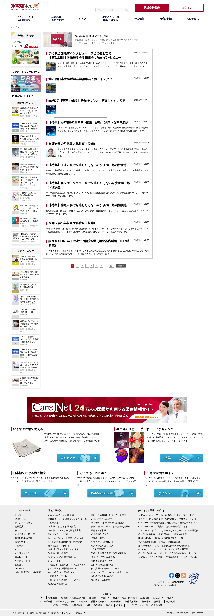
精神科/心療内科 (99, 601)
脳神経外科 (115, 601)
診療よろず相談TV (100, 530)
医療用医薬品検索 (23, 538)
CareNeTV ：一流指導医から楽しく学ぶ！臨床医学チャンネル (168, 522)
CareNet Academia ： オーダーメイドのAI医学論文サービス (167, 553)
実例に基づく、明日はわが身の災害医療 (110, 526)
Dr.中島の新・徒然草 (58, 553)
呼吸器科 (52, 597)
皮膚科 (65, 605)
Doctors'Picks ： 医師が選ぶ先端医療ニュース (160, 538)
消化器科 (93, 597)
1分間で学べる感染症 (101, 519)
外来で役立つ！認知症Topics (62, 572)
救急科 (119, 605)
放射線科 (98, 605)
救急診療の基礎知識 (57, 583)
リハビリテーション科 (137, 605)
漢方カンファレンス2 (58, 534)
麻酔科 (109, 605)
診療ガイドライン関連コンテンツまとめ (67, 519)
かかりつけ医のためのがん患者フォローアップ (112, 572)
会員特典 (19, 526)
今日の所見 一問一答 (25, 534)
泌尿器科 (158, 601)
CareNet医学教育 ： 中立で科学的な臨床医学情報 (162, 534)
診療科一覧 (20, 519)
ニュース (19, 545)
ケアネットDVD (22, 561)
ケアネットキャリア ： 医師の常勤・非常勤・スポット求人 (167, 515)
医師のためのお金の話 (102, 564)
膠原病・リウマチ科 (65, 601)
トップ (14, 27)
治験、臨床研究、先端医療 (28, 572)
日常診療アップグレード (60, 576)
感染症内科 (158, 597)
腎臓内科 (105, 597)
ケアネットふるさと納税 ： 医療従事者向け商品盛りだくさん (168, 557)
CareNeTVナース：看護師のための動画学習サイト (163, 526)
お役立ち (19, 564)
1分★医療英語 (98, 549)
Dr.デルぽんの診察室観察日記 (62, 557)
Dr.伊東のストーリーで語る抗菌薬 (107, 522)
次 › (111, 265)
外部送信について (54, 613)
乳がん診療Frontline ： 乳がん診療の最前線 (159, 542)
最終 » (121, 265)
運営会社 (79, 613)
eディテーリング (23, 549)
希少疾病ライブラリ (101, 534)
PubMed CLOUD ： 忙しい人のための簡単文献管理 (163, 549)
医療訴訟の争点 (98, 538)
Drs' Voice (19, 568)
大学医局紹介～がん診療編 (61, 515)
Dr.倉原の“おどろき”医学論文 (62, 526)
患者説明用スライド (24, 542)
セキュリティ (69, 613)
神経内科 (83, 601)
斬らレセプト (54, 561)
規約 (32, 613)
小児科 (55, 605)
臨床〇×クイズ (22, 530)
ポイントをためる (23, 522)
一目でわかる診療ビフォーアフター (65, 580)
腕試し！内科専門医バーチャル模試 (108, 515)
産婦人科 (170, 601)
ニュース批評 (54, 522)
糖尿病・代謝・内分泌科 (125, 597)
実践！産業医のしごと (102, 561)
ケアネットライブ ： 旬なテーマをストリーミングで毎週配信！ (169, 530)
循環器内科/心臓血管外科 (73, 597)
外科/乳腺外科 (131, 601)
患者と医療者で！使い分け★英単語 (108, 553)
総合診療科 (156, 605)
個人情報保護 (41, 613)
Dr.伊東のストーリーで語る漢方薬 (64, 530)
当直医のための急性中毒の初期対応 (65, 542)
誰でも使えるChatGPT (102, 542)
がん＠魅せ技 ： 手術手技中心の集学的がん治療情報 (164, 545)
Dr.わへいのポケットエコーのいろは (65, 538)
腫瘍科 (170, 597)
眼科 (88, 605)
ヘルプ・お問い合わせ (19, 613)
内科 (42, 597)
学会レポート (21, 557)
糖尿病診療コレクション (60, 545)
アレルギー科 (45, 601)
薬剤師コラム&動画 (100, 580)
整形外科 (146, 601)
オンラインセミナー (24, 553)
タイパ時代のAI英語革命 (103, 557)
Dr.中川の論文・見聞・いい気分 (63, 549)
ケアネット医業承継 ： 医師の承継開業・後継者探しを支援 (167, 519)
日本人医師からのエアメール (105, 568)
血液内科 (144, 597)
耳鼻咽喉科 (77, 605)
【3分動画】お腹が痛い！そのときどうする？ (68, 564)
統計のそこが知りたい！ (103, 545)
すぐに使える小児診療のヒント (63, 568)
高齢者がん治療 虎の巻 (102, 576)
